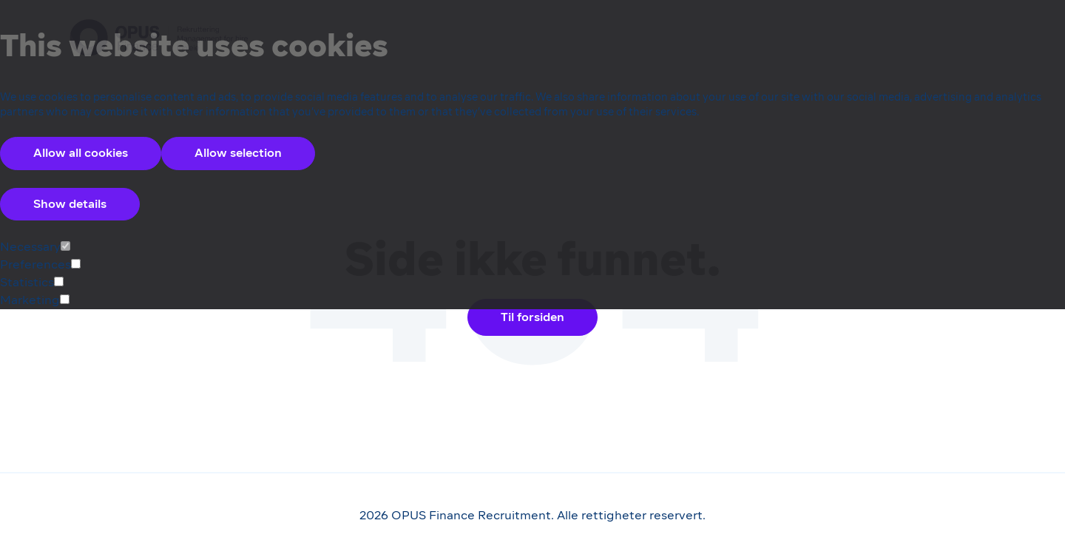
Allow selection (238, 153)
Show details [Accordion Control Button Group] (69, 204)
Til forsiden (532, 317)
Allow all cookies (80, 153)
